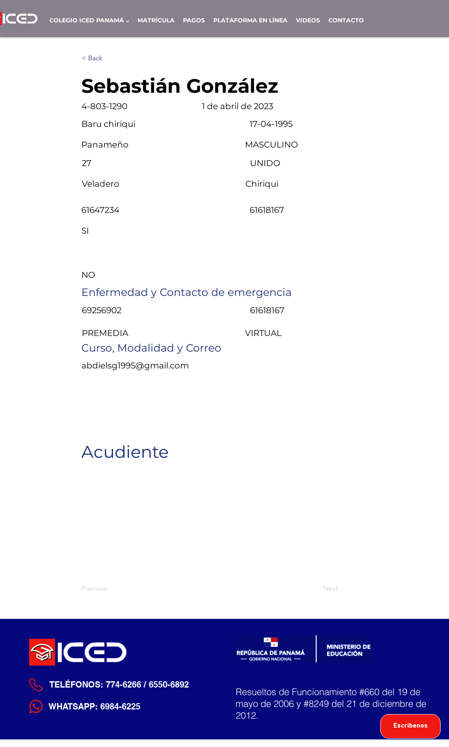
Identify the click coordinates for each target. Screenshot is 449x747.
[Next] (317, 588)
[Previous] (109, 588)
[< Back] (109, 58)
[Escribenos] (410, 726)
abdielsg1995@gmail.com (135, 365)
